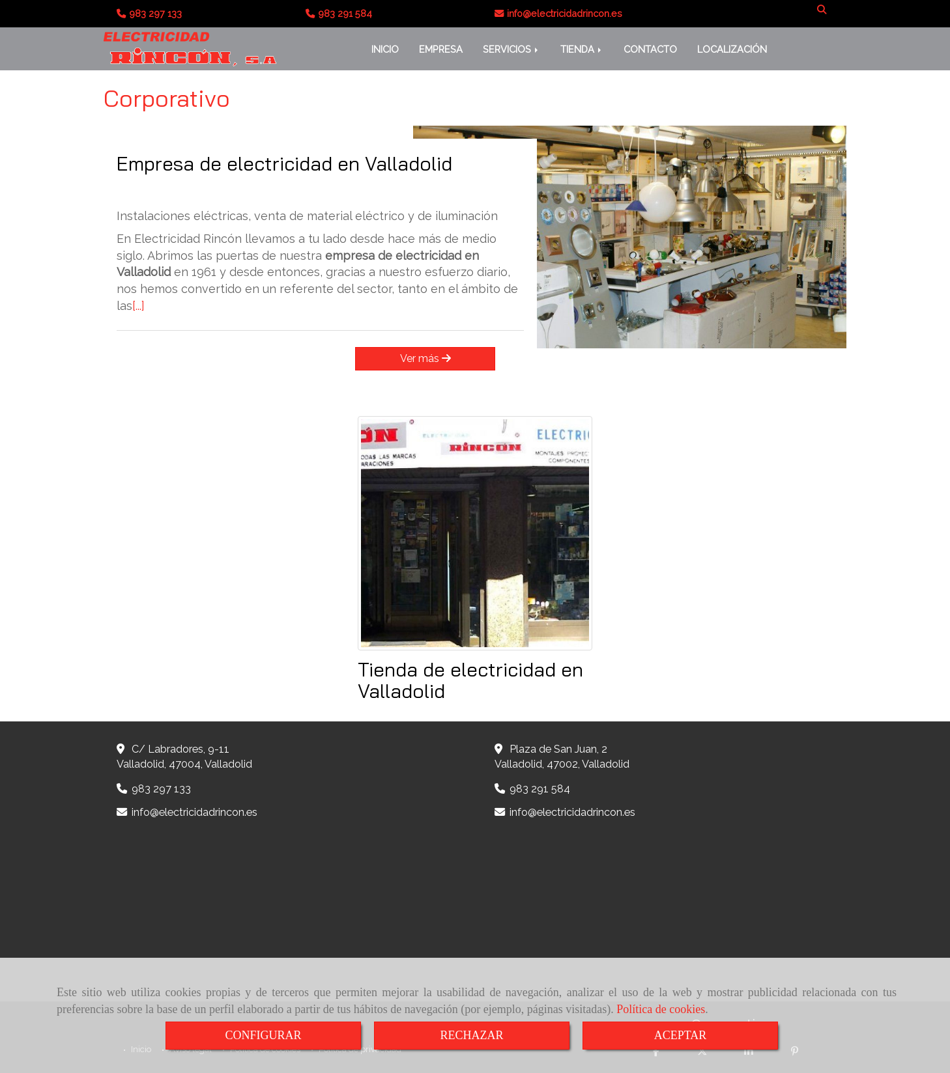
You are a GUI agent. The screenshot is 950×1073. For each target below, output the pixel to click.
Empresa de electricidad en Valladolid (284, 163)
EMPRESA (441, 49)
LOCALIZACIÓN (732, 49)
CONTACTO (650, 49)
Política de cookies (660, 1009)
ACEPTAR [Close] (680, 1035)
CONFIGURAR (263, 1035)
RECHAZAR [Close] (471, 1035)
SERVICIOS (511, 49)
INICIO (385, 49)
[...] (138, 306)
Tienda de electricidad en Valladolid (470, 680)
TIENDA (581, 49)
